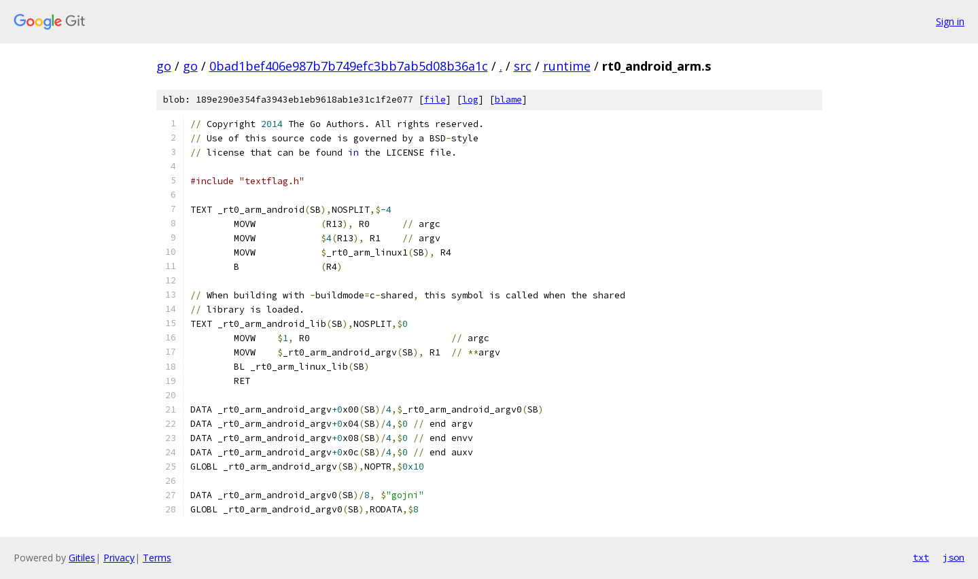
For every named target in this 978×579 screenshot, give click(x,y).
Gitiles (82, 557)
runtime (567, 66)
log (470, 99)
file (435, 99)
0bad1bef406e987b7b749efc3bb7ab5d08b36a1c (348, 66)
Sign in (950, 21)
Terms (157, 557)
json (953, 557)
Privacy (119, 557)
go (163, 66)
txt (921, 557)
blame (508, 99)
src (522, 66)
